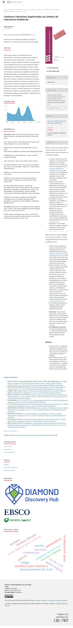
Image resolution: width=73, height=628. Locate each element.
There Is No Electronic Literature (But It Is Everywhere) (41, 419)
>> (18, 431)
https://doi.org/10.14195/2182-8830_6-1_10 (21, 35)
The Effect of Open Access (56, 301)
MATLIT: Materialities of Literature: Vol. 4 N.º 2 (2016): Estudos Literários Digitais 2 (35, 393)
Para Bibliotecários (9, 452)
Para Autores (7, 449)
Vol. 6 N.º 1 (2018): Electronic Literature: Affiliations (42, 9)
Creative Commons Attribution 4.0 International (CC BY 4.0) (58, 168)
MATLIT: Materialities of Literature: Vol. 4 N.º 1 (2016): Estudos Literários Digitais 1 (38, 405)
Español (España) (9, 470)
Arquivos (19, 9)
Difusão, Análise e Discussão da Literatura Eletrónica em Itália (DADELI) (41, 391)
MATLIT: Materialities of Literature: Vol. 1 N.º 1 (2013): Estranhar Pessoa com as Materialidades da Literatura (35, 384)
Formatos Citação (54, 108)
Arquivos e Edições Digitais (40, 387)
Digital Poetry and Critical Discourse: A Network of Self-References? (40, 404)
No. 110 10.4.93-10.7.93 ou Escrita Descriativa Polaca (34, 400)
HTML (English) (53, 71)
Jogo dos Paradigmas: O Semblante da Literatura (40, 413)
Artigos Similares (11, 377)
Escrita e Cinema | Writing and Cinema (49, 408)
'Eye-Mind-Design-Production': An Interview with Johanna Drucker (37, 382)
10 (15, 431)
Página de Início (9, 9)
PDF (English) (53, 68)
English (6, 464)
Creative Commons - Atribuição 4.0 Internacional (51, 600)
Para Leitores (8, 446)
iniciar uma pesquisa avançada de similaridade (31, 435)
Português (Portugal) (11, 467)
